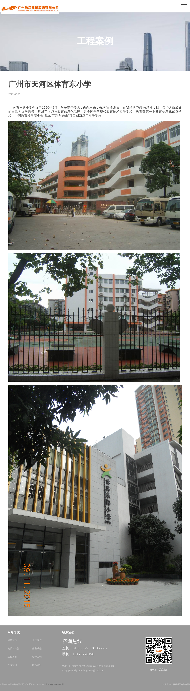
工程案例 (12, 656)
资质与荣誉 (13, 648)
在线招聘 (12, 665)
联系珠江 (37, 665)
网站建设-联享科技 (181, 684)
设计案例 (37, 656)
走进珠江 (37, 640)
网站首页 (12, 640)
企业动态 (37, 648)
